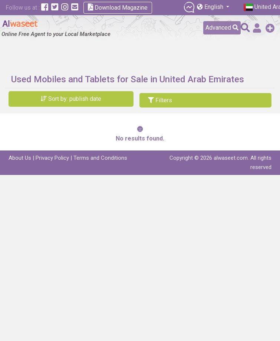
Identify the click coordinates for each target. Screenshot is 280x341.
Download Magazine (118, 7)
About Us (20, 158)
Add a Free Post (270, 28)
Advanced (221, 27)
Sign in (257, 28)
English (211, 6)
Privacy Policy (52, 158)
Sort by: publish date (71, 98)
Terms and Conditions (100, 158)
